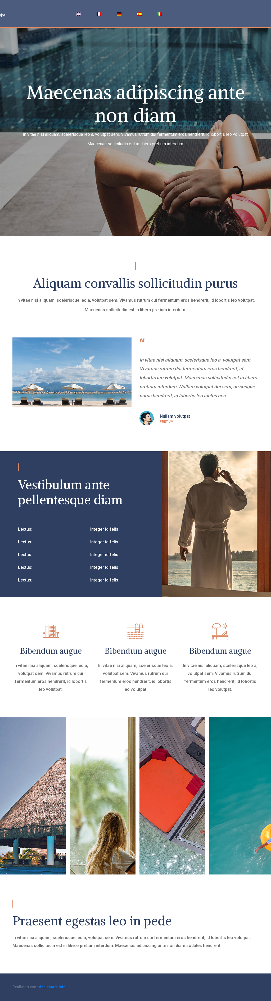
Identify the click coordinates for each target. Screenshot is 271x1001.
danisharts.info (52, 987)
